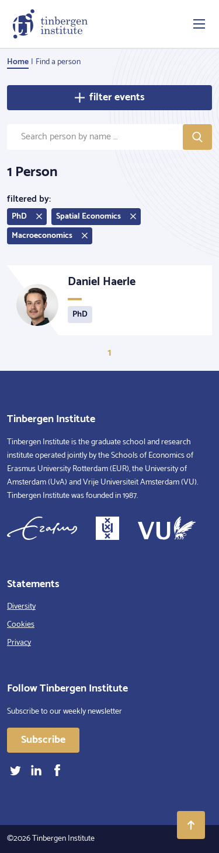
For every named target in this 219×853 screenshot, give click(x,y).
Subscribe (43, 740)
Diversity (21, 606)
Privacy (19, 643)
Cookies (20, 624)
